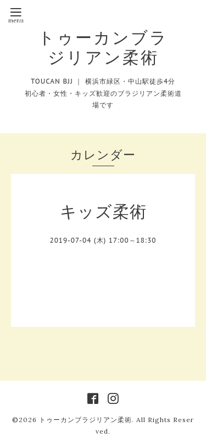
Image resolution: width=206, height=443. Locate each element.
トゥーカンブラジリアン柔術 (103, 47)
